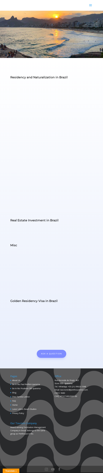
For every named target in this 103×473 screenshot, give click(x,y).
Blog (14, 392)
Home (15, 405)
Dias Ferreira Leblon (21, 396)
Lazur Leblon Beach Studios (24, 409)
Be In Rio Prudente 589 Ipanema (26, 388)
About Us (16, 380)
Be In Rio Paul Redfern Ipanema (26, 384)
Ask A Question (51, 353)
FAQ (14, 401)
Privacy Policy (18, 413)
